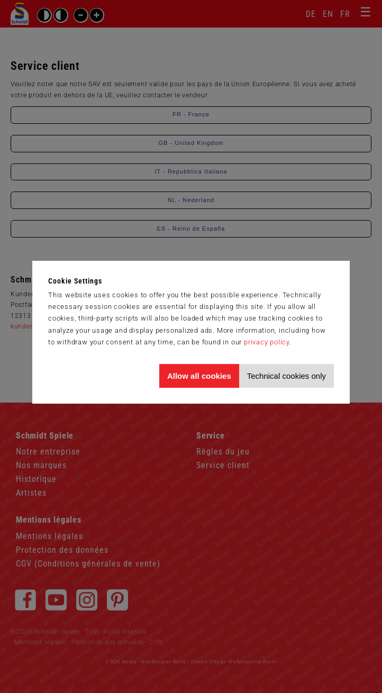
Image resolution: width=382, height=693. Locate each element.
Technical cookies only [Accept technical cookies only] (286, 375)
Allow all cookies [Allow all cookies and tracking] (199, 375)
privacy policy (266, 342)
